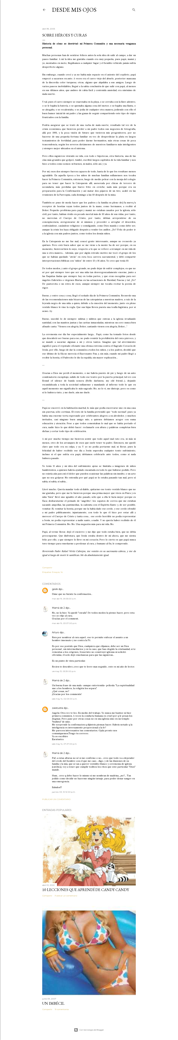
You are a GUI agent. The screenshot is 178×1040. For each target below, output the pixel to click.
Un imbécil (53, 1003)
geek (55, 589)
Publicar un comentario (56, 799)
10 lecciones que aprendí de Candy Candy (85, 889)
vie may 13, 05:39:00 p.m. (64, 671)
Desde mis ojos (74, 10)
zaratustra (57, 708)
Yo (62, 572)
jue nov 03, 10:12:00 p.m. (64, 792)
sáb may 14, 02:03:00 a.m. (64, 699)
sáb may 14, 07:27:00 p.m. (64, 744)
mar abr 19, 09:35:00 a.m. (64, 598)
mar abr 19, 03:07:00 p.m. (64, 623)
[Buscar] (134, 9)
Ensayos (56, 572)
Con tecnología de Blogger (89, 1030)
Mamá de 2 (58, 607)
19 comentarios (62, 1009)
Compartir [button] (47, 567)
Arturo (55, 632)
